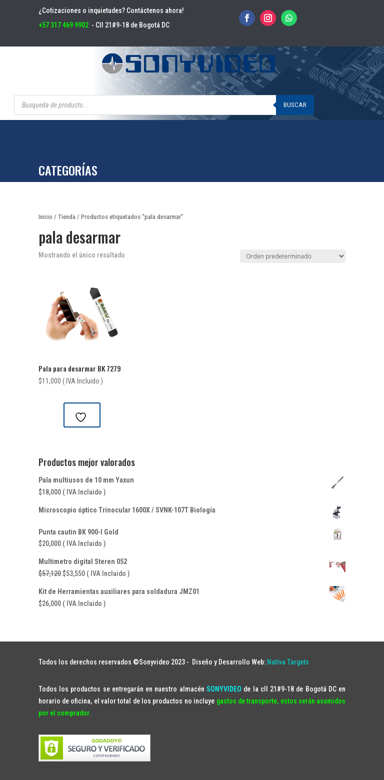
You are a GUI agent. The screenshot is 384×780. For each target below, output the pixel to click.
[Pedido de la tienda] (293, 256)
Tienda (67, 216)
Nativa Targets (288, 662)
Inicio (45, 216)
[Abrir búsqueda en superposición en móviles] (164, 105)
